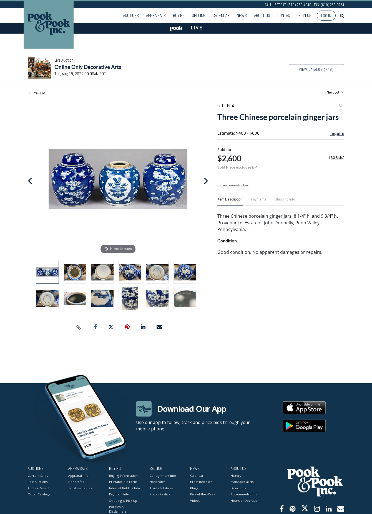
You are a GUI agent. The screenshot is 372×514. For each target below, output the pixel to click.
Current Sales (38, 475)
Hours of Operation (245, 500)
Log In (326, 15)
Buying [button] (179, 15)
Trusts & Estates (80, 488)
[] (336, 157)
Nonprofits (76, 482)
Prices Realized (161, 494)
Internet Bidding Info (124, 488)
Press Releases (201, 482)
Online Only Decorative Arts (87, 67)
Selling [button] (198, 15)
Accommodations (244, 494)
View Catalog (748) (316, 69)
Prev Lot (37, 93)
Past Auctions (37, 482)
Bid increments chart (233, 185)
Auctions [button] (131, 15)
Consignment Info (163, 475)
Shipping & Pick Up (123, 500)
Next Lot (335, 92)
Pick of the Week (202, 494)
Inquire (337, 133)
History (236, 475)
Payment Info (119, 494)
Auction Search (39, 488)
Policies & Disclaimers (117, 509)
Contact (284, 15)
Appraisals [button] (156, 15)
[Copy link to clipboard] (79, 327)
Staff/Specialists (242, 482)
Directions (238, 488)
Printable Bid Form (123, 482)
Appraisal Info (78, 475)
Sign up (304, 15)
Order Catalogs (39, 494)
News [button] (242, 15)
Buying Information (123, 475)
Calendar (221, 15)
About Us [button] (262, 15)
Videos (195, 500)
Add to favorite (341, 106)
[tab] (230, 201)
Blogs (194, 488)
